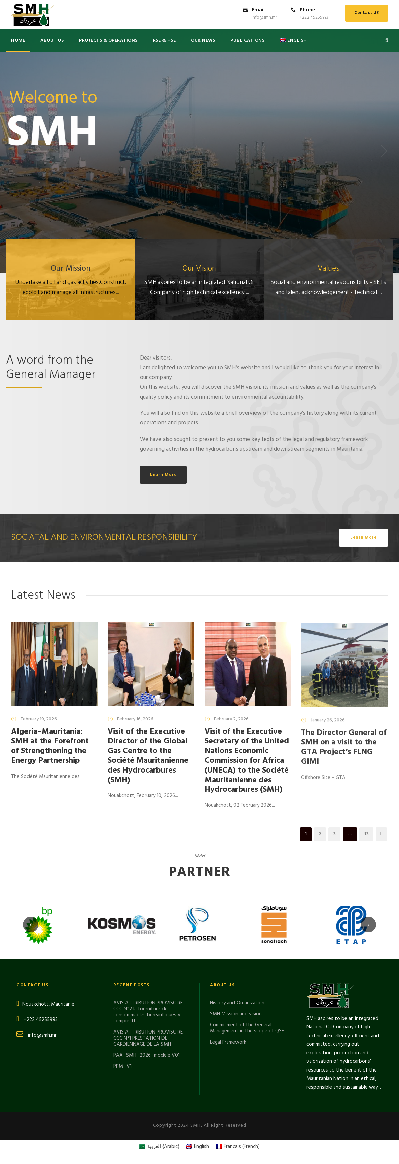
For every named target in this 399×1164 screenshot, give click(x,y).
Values (328, 269)
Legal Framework (228, 1042)
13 (366, 834)
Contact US (366, 12)
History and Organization (237, 1003)
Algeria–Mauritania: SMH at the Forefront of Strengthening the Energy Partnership (50, 746)
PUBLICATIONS (247, 40)
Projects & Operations (108, 40)
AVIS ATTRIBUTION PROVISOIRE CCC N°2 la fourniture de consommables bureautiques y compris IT (148, 1012)
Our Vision (199, 269)
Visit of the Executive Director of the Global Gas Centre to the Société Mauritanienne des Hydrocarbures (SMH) (148, 757)
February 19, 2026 (39, 719)
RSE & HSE (164, 40)
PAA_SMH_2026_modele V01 (146, 1055)
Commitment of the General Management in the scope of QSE (247, 1028)
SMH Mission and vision (236, 1014)
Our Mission (70, 269)
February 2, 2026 (231, 727)
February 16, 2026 (135, 721)
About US (52, 40)
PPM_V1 (122, 1066)
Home (18, 40)
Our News (203, 40)
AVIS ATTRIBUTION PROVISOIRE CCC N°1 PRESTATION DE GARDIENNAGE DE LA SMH (148, 1038)
